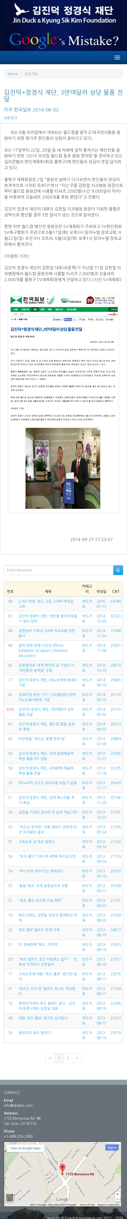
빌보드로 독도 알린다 (35, 1033)
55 (10, 842)
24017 (116, 930)
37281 (116, 812)
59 (10, 753)
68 (10, 645)
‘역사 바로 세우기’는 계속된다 (41, 871)
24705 (116, 753)
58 (10, 768)
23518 (116, 1033)
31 (10, 989)
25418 (116, 783)
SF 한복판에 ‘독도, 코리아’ (38, 944)
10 (10, 915)
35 (10, 783)
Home (13, 74)
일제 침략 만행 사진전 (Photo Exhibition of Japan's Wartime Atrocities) (43, 651)
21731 (116, 900)
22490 (116, 1003)
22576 (116, 974)
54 (10, 871)
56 (10, 856)
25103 (116, 709)
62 (10, 695)
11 (10, 974)
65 (10, 665)
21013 (116, 1018)
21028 (116, 915)
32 (10, 930)
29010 (116, 665)
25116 (116, 695)
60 (10, 739)
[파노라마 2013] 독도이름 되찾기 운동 (48, 783)
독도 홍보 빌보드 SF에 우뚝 (39, 930)
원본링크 (10, 118)
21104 (116, 989)
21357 (116, 959)
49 (10, 1018)
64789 (116, 601)
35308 (116, 886)
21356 (116, 827)
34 (10, 812)
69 (10, 601)
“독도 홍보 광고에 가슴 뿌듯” (40, 900)
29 (10, 1033)
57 (10, 797)
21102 (116, 842)
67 (10, 616)
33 (10, 827)
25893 (116, 680)
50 (10, 959)
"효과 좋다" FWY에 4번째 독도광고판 (47, 856)
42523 (116, 616)
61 (10, 724)
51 (10, 944)
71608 (116, 631)
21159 (116, 856)
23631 (116, 645)
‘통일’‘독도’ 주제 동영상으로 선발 (43, 886)
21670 (116, 944)
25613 (116, 724)
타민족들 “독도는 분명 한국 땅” (42, 739)
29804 (116, 739)
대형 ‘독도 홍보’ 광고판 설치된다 (43, 1018)
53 (10, 886)
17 (10, 680)
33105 (116, 768)
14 (10, 1003)
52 (10, 900)
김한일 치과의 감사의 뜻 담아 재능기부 (48, 812)
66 (10, 631)
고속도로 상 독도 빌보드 (37, 842)
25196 (116, 797)
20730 (116, 871)
